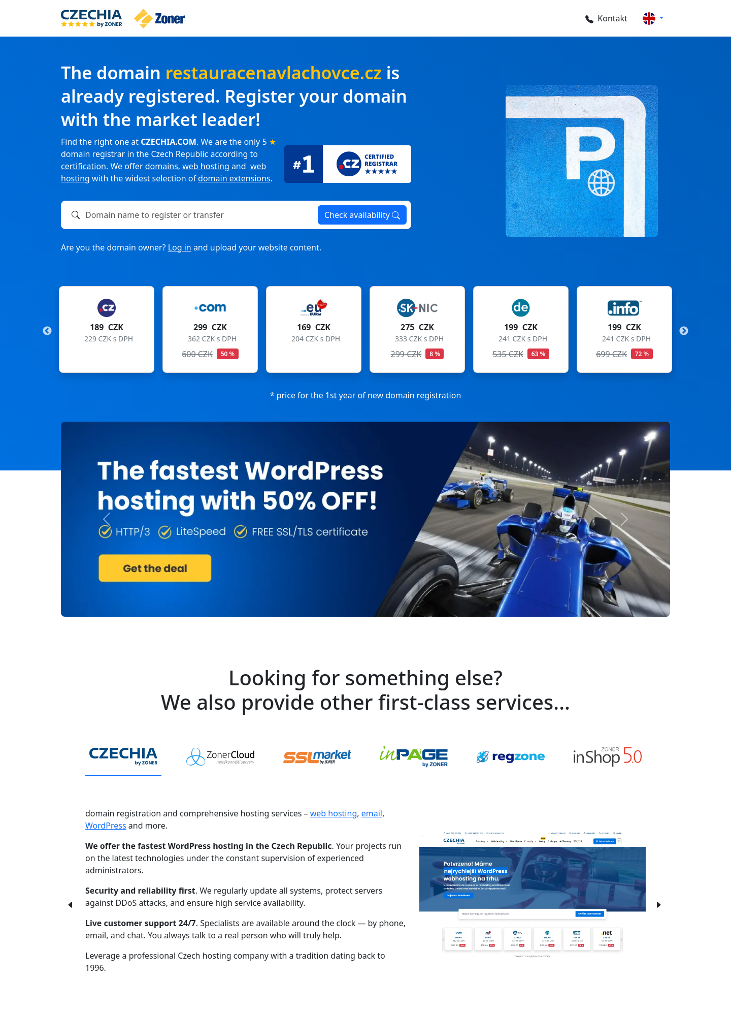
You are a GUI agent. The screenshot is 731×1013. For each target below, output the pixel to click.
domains (161, 166)
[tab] (123, 757)
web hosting (205, 166)
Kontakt (605, 18)
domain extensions (234, 178)
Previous (47, 331)
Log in (179, 247)
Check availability (362, 214)
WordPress (105, 825)
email (371, 813)
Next (684, 331)
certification (83, 166)
